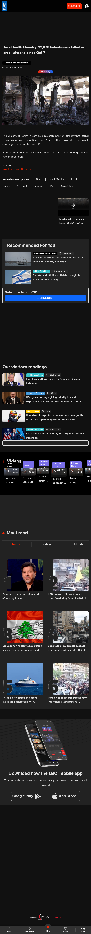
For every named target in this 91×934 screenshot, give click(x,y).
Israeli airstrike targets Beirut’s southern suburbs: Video (44, 479)
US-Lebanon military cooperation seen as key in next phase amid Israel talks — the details (22, 648)
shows (65, 929)
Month (78, 544)
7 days (47, 544)
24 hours (14, 544)
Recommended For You (31, 245)
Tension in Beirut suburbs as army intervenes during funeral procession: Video (68, 700)
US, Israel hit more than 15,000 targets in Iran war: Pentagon (55, 435)
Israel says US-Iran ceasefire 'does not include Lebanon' (53, 381)
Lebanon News (28, 464)
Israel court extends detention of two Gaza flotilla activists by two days (58, 259)
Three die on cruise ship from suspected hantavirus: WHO (19, 700)
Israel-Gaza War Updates (45, 254)
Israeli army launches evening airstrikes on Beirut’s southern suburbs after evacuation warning (76, 481)
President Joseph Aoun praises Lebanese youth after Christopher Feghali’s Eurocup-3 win (54, 417)
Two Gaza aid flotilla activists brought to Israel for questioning (57, 277)
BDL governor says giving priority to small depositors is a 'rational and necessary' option (53, 399)
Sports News (33, 411)
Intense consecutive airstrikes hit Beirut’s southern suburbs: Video (59, 481)
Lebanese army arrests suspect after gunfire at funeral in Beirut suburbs (66, 648)
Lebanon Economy (35, 393)
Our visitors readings (24, 367)
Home (9, 929)
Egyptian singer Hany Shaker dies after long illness (22, 596)
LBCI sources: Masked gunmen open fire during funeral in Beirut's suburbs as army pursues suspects (68, 597)
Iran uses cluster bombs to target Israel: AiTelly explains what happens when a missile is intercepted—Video (12, 481)
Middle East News (41, 271)
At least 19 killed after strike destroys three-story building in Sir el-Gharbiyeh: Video (29, 480)
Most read (17, 533)
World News (9, 465)
